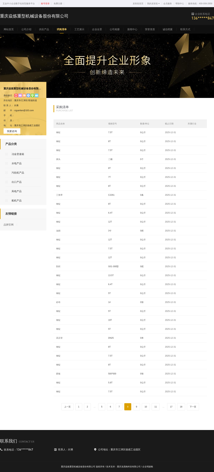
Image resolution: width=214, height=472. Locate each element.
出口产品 (17, 182)
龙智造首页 (138, 3)
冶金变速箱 (18, 154)
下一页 (193, 407)
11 (155, 407)
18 (181, 407)
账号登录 (45, 3)
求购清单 (62, 29)
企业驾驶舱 (147, 466)
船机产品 (17, 200)
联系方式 (185, 29)
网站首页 (9, 29)
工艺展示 (79, 29)
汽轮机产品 (18, 172)
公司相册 (115, 29)
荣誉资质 (150, 29)
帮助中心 (179, 3)
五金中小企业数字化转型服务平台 (19, 3)
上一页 (67, 407)
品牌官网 (9, 224)
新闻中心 (132, 29)
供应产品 (44, 29)
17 (171, 407)
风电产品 (17, 191)
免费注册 (58, 3)
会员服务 (167, 3)
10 (146, 407)
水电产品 (17, 163)
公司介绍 (26, 29)
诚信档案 (168, 29)
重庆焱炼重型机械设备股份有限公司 (24, 88)
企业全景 (97, 29)
